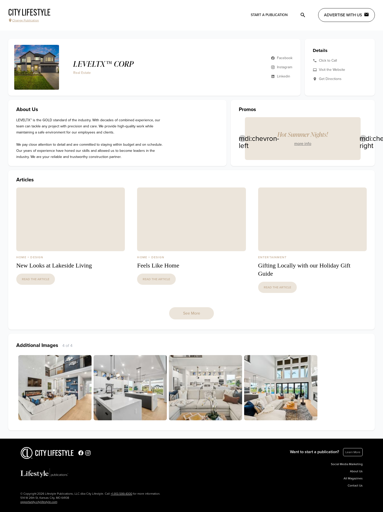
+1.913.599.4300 (121, 493)
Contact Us (355, 485)
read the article (35, 279)
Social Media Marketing (347, 464)
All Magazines (353, 478)
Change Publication (23, 20)
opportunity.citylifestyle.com (38, 502)
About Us (356, 471)
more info (302, 143)
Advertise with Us (346, 15)
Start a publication (269, 15)
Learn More (352, 452)
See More (191, 313)
